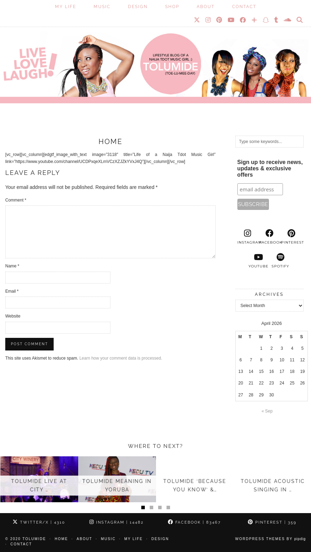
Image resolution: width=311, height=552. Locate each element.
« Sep (267, 411)
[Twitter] (197, 20)
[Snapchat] (266, 20)
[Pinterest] (219, 20)
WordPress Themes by (270, 539)
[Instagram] (208, 20)
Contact (244, 6)
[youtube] (258, 260)
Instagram (116, 522)
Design (138, 6)
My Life (65, 6)
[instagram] (247, 237)
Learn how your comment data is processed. (120, 358)
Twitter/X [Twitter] (39, 522)
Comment (15, 200)
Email (12, 291)
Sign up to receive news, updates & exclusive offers (270, 168)
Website (12, 316)
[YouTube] (231, 20)
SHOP (172, 6)
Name (12, 266)
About (206, 6)
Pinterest (272, 522)
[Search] (300, 20)
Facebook (194, 522)
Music (102, 6)
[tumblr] (276, 20)
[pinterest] (291, 237)
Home (61, 539)
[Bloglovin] (254, 20)
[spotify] (280, 260)
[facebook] (269, 237)
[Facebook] (243, 20)
